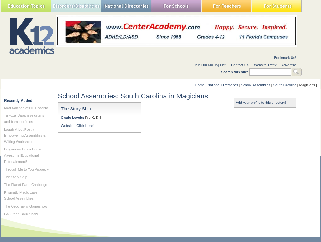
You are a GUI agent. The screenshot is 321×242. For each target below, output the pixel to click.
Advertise (289, 65)
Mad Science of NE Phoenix (26, 108)
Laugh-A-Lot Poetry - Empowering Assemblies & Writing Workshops (24, 136)
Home (200, 85)
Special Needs (76, 6)
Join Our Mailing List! (210, 65)
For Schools (176, 6)
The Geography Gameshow (25, 206)
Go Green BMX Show (21, 214)
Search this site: (235, 72)
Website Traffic (265, 65)
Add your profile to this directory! (261, 102)
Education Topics (26, 6)
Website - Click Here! (77, 126)
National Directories (126, 6)
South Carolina (284, 85)
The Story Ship (76, 108)
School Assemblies (255, 85)
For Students (276, 6)
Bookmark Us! (285, 58)
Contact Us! (240, 65)
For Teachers (226, 6)
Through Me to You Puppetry (26, 169)
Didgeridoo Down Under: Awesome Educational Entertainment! (23, 155)
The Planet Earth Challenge (25, 185)
